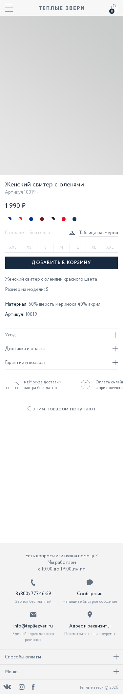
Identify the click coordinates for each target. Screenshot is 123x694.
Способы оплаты (62, 657)
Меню (62, 672)
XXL (109, 247)
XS (29, 247)
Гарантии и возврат (61, 362)
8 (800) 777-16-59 (33, 594)
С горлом (14, 233)
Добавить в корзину (61, 263)
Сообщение (90, 594)
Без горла (39, 233)
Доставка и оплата (61, 349)
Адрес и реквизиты (90, 626)
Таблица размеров (98, 233)
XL (94, 247)
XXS (13, 247)
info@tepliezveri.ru (33, 626)
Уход (61, 335)
